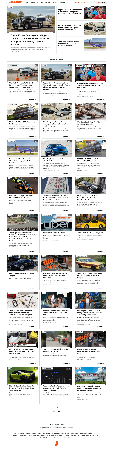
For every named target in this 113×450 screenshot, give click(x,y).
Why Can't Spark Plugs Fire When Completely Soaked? (89, 123)
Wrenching (88, 7)
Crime (11, 331)
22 (104, 293)
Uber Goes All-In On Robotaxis (54, 233)
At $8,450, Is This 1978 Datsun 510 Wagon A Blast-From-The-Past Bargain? (89, 276)
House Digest (83, 433)
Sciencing (59, 435)
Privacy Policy (59, 424)
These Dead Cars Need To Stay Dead (90, 233)
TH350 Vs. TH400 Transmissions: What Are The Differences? (89, 160)
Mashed (21, 435)
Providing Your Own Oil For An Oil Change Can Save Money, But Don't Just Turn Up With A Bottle (89, 313)
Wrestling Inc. (69, 437)
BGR (15, 433)
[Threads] (88, 2)
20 (70, 256)
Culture (11, 215)
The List (42, 437)
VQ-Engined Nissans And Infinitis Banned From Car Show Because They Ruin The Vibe (88, 198)
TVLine (56, 437)
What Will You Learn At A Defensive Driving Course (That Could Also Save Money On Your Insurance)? (21, 85)
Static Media (47, 427)
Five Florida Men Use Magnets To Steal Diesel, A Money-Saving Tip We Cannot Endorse (22, 351)
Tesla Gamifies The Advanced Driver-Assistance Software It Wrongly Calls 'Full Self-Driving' (56, 388)
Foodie (39, 433)
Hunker (90, 433)
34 (104, 178)
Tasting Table (85, 435)
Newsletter (102, 2)
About (51, 424)
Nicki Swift (36, 435)
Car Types (55, 2)
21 (36, 141)
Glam (62, 433)
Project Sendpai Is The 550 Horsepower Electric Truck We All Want (89, 351)
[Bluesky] (78, 2)
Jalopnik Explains (13, 104)
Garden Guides (56, 433)
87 (36, 368)
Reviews (40, 2)
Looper (15, 435)
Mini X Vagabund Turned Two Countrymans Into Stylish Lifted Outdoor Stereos (69, 28)
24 (36, 331)
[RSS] (94, 2)
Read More (32, 99)
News (33, 2)
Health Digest (74, 433)
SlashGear (73, 435)
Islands (95, 433)
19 (104, 368)
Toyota (11, 7)
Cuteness (28, 433)
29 (70, 331)
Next (59, 411)
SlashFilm (66, 435)
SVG (79, 435)
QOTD (78, 215)
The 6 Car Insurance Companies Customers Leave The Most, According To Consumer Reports (20, 313)
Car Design (79, 141)
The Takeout (49, 437)
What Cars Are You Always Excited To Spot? (21, 275)
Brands (47, 2)
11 (70, 65)
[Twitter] (85, 2)
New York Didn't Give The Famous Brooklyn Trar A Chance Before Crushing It (55, 276)
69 (70, 178)
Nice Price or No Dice (81, 256)
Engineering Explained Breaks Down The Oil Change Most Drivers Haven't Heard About (70, 12)
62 (104, 215)
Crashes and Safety (14, 65)
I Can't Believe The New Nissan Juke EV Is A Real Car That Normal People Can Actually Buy (22, 388)
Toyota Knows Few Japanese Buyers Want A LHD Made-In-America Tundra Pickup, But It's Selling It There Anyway (29, 40)
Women (62, 437)
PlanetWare (52, 435)
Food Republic (46, 433)
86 (36, 256)
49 (70, 215)
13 (36, 178)
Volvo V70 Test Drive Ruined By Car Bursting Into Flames (55, 350)
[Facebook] (75, 2)
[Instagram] (91, 2)
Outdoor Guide (44, 435)
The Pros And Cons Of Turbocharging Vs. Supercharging (22, 123)
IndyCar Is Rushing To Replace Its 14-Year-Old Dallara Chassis (21, 197)
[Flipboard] (82, 2)
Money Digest (28, 435)
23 (36, 215)
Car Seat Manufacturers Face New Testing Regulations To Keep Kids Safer (55, 313)
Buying (62, 2)
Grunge (67, 433)
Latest (27, 2)
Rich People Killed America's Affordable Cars (53, 160)
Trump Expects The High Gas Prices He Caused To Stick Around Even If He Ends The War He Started (55, 198)
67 (104, 256)
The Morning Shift (47, 215)
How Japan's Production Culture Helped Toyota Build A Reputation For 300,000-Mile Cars (89, 388)
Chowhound (21, 433)
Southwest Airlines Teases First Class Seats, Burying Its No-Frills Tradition (69, 43)
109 (70, 141)
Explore (34, 433)
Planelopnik (88, 39)
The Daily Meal (94, 435)
